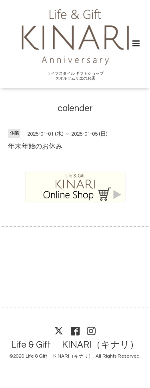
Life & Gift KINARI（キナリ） (75, 345)
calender (75, 108)
